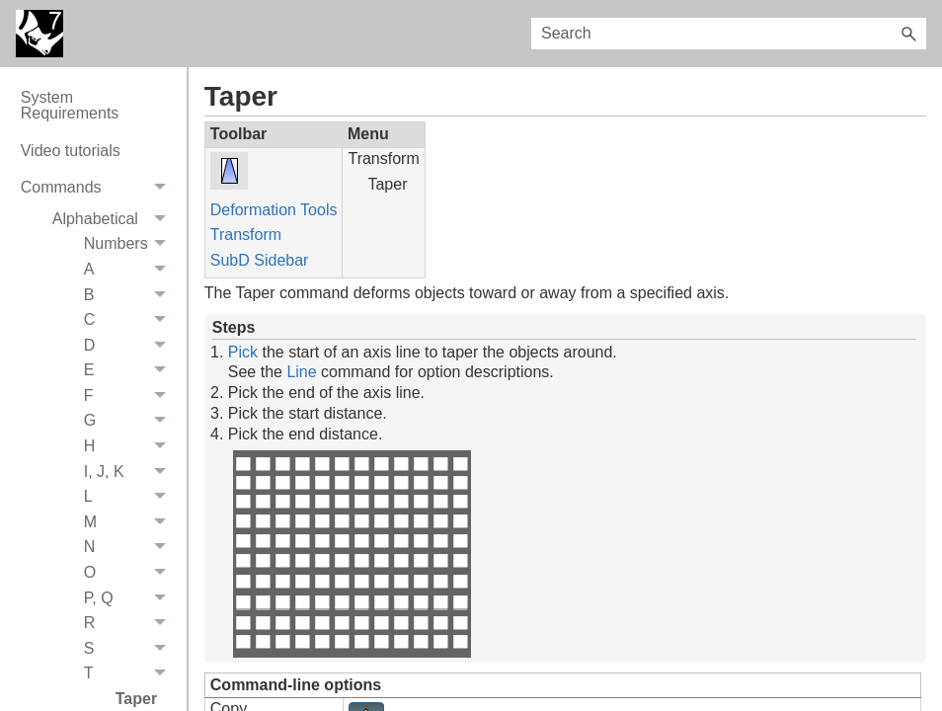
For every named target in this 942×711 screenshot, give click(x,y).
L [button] (130, 497)
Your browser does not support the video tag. (351, 554)
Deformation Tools (274, 209)
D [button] (130, 345)
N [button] (130, 548)
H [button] (130, 446)
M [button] (130, 522)
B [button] (130, 295)
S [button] (130, 649)
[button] (908, 33)
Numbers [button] (130, 245)
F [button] (130, 396)
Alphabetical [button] (114, 219)
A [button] (130, 269)
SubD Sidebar (259, 260)
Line (301, 371)
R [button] (130, 623)
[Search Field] (728, 33)
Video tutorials (70, 150)
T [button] (130, 674)
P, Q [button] (130, 598)
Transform (245, 234)
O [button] (130, 573)
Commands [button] (99, 188)
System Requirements (70, 105)
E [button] (130, 371)
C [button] (130, 320)
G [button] (130, 421)
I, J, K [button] (130, 472)
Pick (243, 352)
